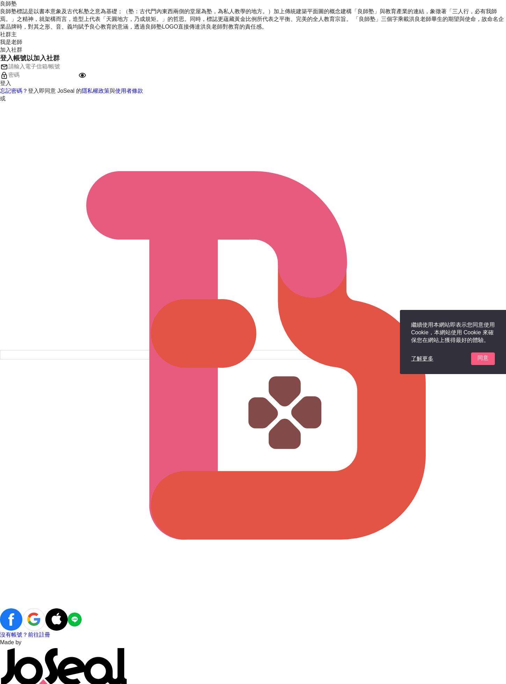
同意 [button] (483, 358)
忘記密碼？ (14, 91)
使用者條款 (129, 91)
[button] (82, 75)
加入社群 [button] (11, 50)
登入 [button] (5, 83)
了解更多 (422, 359)
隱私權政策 (96, 91)
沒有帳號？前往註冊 (25, 635)
